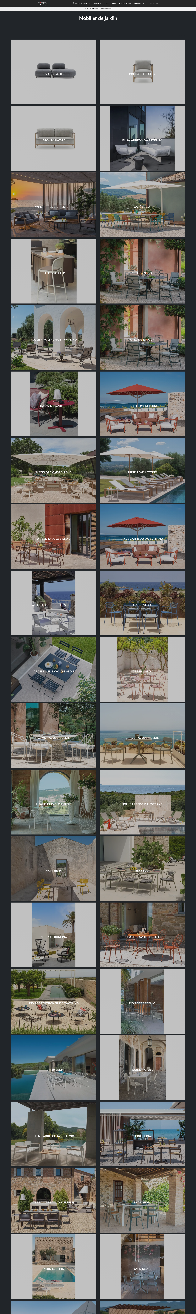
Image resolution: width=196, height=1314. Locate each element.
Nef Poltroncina (54, 937)
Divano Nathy (54, 140)
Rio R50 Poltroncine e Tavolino (54, 1003)
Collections (110, 3)
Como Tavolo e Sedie (54, 738)
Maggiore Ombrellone (54, 472)
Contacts (139, 3)
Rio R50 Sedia (54, 1070)
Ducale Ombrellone (142, 406)
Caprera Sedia (142, 671)
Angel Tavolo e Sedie (53, 539)
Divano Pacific (53, 74)
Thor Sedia (142, 1202)
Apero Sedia (142, 605)
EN (152, 3)
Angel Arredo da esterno (142, 539)
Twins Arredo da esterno (54, 207)
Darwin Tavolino (54, 406)
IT (149, 3)
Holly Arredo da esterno (142, 804)
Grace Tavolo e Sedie (142, 738)
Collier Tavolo (142, 339)
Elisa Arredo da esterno (142, 140)
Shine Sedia (142, 1136)
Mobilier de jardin (106, 8)
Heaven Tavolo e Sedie (54, 804)
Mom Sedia (54, 870)
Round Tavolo (142, 1070)
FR (157, 3)
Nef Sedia (142, 870)
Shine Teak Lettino (142, 472)
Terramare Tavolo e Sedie (54, 1202)
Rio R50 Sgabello (142, 1003)
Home (86, 8)
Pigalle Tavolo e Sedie (142, 937)
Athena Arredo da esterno (54, 605)
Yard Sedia (142, 1269)
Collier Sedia (142, 273)
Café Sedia (142, 207)
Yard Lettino (53, 1269)
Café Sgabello (54, 273)
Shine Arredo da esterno (54, 1136)
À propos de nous (81, 3)
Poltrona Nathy (142, 74)
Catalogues (125, 3)
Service (97, 3)
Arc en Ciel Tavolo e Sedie (53, 671)
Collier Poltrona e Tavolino (54, 339)
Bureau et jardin (94, 8)
